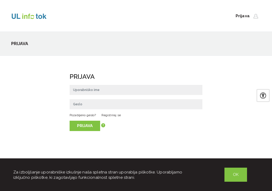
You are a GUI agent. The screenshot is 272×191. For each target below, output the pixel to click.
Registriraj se (111, 115)
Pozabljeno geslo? (83, 115)
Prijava (85, 125)
